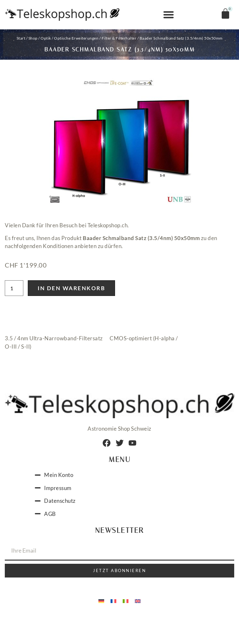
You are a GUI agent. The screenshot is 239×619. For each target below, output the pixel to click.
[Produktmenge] (14, 290)
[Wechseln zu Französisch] (113, 602)
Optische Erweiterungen (76, 38)
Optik (46, 38)
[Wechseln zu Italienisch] (126, 602)
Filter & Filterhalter (119, 38)
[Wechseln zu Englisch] (138, 602)
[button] (168, 14)
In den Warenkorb (71, 290)
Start (21, 38)
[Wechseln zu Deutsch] (101, 602)
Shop (33, 38)
